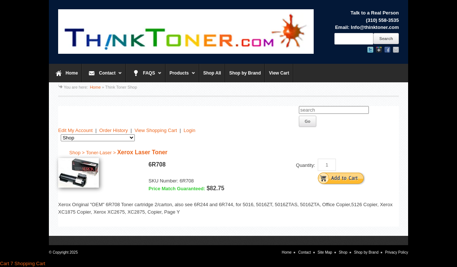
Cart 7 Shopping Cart (22, 263)
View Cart (279, 73)
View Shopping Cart (155, 130)
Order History (113, 130)
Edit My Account (75, 130)
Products (181, 76)
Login (190, 130)
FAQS (144, 76)
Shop (343, 252)
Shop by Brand (245, 73)
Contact (102, 76)
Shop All (212, 73)
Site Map (324, 252)
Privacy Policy (396, 252)
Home (72, 73)
